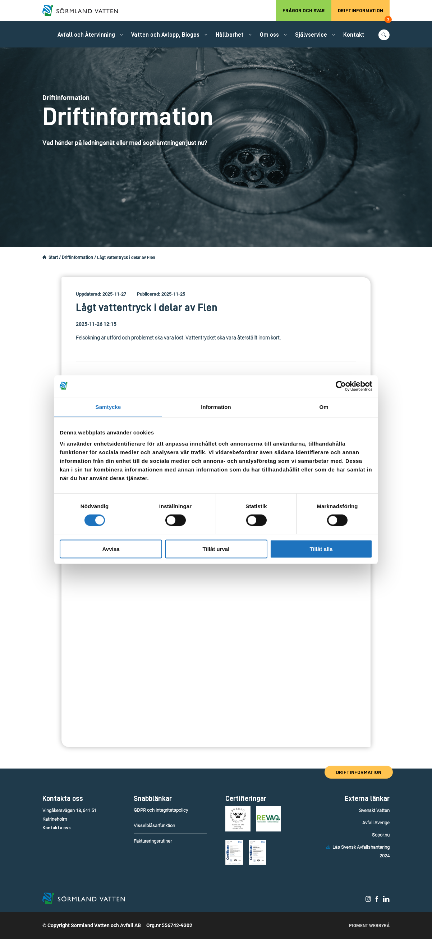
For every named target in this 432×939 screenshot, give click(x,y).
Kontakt (353, 35)
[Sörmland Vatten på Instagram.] (368, 900)
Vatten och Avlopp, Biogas (165, 35)
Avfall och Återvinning (86, 35)
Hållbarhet (230, 35)
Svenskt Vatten (374, 810)
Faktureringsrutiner (153, 841)
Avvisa (111, 549)
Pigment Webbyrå (369, 925)
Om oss (269, 35)
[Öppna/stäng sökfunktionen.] (384, 34)
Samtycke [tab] (108, 407)
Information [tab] (216, 407)
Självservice (311, 35)
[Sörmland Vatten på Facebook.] (376, 900)
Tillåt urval (216, 549)
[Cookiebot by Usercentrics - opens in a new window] (340, 385)
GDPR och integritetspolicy (161, 810)
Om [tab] (323, 407)
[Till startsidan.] (83, 10)
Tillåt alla (321, 549)
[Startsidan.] (44, 257)
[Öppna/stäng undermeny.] (121, 34)
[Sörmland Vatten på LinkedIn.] (386, 900)
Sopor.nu (381, 835)
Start (53, 257)
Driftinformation (364, 14)
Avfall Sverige (376, 822)
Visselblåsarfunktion (154, 825)
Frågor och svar (303, 10)
